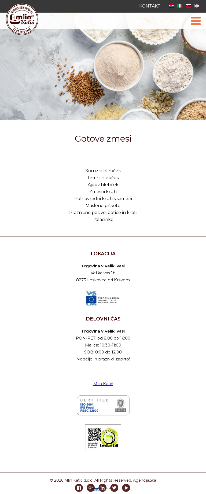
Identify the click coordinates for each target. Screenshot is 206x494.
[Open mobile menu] (196, 21)
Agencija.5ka (144, 480)
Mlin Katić (103, 383)
